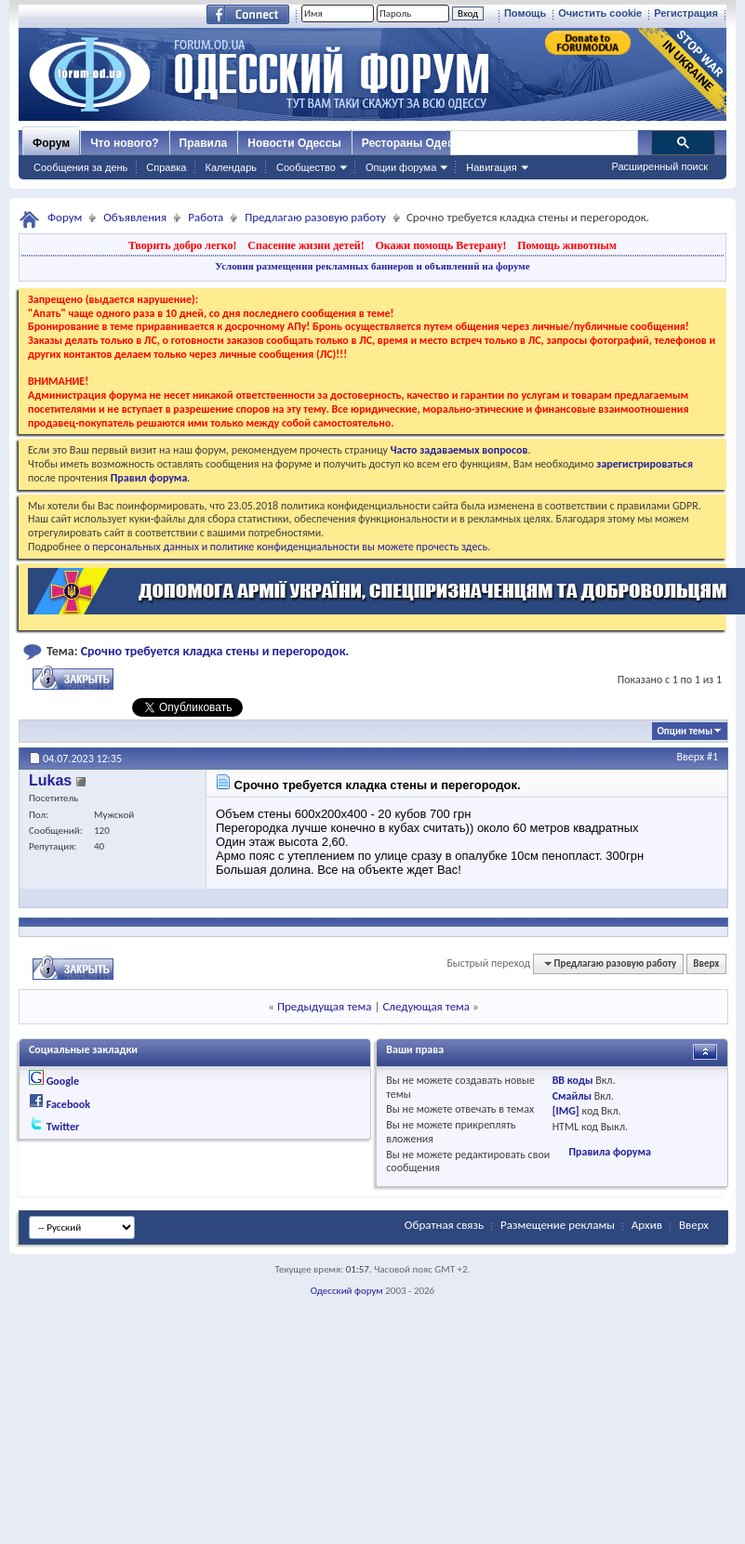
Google (63, 1081)
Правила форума (609, 1151)
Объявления (134, 217)
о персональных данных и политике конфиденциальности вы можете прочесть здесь (285, 546)
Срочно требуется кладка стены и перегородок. (215, 651)
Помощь (525, 13)
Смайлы (572, 1095)
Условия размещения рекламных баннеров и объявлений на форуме (372, 265)
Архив (647, 1225)
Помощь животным (567, 245)
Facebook (68, 1104)
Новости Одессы (293, 143)
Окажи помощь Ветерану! (440, 245)
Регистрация (686, 13)
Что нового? (124, 143)
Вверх (691, 756)
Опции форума (401, 167)
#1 (712, 756)
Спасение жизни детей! (305, 245)
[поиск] (543, 143)
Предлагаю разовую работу (315, 217)
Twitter (63, 1126)
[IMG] (565, 1110)
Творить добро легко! (182, 245)
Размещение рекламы (557, 1225)
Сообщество (306, 167)
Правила (204, 143)
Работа (205, 217)
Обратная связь (444, 1225)
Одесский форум (347, 1291)
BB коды (572, 1080)
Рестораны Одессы (416, 143)
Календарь (231, 167)
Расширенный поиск (659, 166)
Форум (51, 143)
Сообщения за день (80, 167)
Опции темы (684, 731)
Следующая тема (426, 1006)
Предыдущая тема (324, 1006)
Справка (166, 167)
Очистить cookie (600, 13)
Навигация (491, 167)
